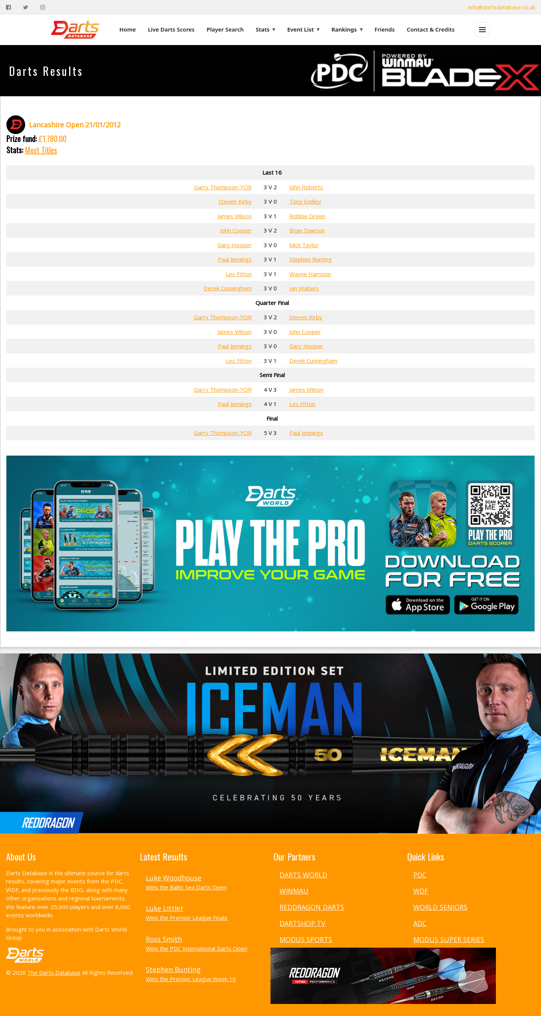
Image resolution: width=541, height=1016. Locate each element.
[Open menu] (482, 29)
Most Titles (41, 149)
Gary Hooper (235, 245)
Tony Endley (305, 201)
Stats (265, 29)
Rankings (346, 29)
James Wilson (235, 216)
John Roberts (306, 187)
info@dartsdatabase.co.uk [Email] (501, 7)
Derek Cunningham (228, 288)
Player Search (225, 29)
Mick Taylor (304, 245)
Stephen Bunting (310, 259)
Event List (303, 29)
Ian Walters (304, 288)
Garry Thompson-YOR (223, 187)
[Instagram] (42, 7)
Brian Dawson (307, 230)
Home (127, 29)
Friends (385, 29)
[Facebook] (8, 7)
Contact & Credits (431, 29)
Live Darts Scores (171, 29)
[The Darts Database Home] (75, 29)
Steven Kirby (235, 201)
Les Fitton (239, 274)
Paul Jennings (235, 259)
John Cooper (236, 230)
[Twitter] (25, 7)
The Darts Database (53, 972)
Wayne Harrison (310, 274)
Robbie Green (307, 216)
